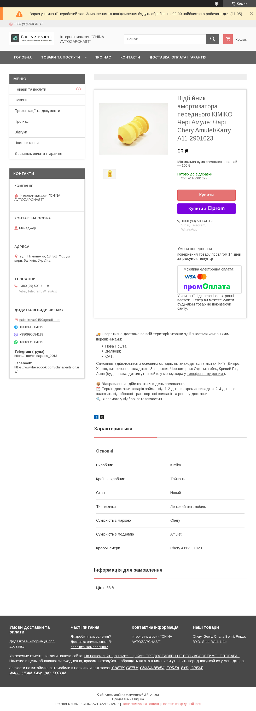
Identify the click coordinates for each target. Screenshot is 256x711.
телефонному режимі (205, 374)
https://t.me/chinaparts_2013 (35, 356)
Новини (21, 100)
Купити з (206, 208)
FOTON (59, 673)
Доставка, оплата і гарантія (178, 57)
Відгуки (21, 132)
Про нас (103, 57)
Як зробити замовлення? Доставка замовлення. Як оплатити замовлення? (91, 641)
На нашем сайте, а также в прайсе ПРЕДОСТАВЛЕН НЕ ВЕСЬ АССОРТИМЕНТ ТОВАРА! (162, 656)
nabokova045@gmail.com (39, 320)
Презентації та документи (37, 111)
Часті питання (27, 143)
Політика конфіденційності (181, 704)
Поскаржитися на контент (140, 704)
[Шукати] (212, 39)
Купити (206, 195)
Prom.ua (153, 694)
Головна (23, 57)
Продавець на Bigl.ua (128, 699)
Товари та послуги (60, 57)
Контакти (130, 57)
